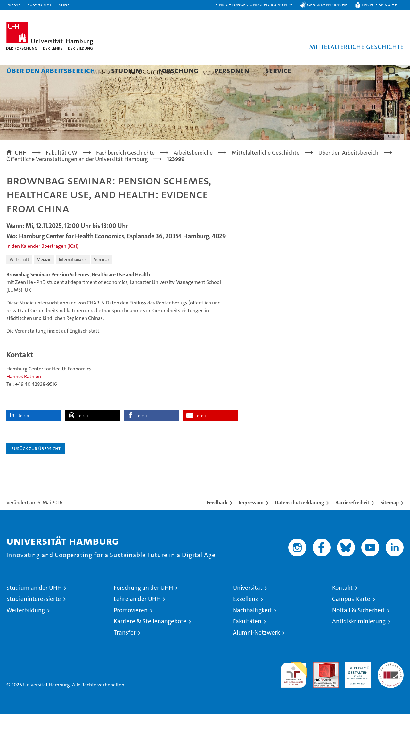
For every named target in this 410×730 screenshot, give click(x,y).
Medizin (44, 276)
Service (278, 70)
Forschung (178, 70)
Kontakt (342, 604)
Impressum (251, 518)
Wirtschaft (19, 276)
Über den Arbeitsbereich (50, 70)
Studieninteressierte (33, 615)
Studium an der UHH (34, 604)
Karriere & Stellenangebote (150, 638)
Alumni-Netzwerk (256, 649)
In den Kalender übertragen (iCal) (42, 262)
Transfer (125, 649)
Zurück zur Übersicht (36, 464)
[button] (254, 5)
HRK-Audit (356, 681)
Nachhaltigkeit (252, 626)
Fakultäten (247, 638)
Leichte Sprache (379, 4)
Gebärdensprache (327, 4)
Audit (319, 681)
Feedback (217, 518)
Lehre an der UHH (137, 615)
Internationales (72, 276)
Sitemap (390, 518)
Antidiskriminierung (359, 638)
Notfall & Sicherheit (358, 626)
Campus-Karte (351, 615)
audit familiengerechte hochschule (294, 688)
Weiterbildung (25, 626)
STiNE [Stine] (64, 4)
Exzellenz (245, 615)
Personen (231, 70)
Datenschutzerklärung (299, 518)
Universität (247, 604)
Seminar (101, 276)
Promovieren (131, 626)
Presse (13, 4)
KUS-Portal (39, 4)
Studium (126, 70)
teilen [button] (24, 431)
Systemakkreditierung (391, 681)
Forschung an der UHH (143, 604)
